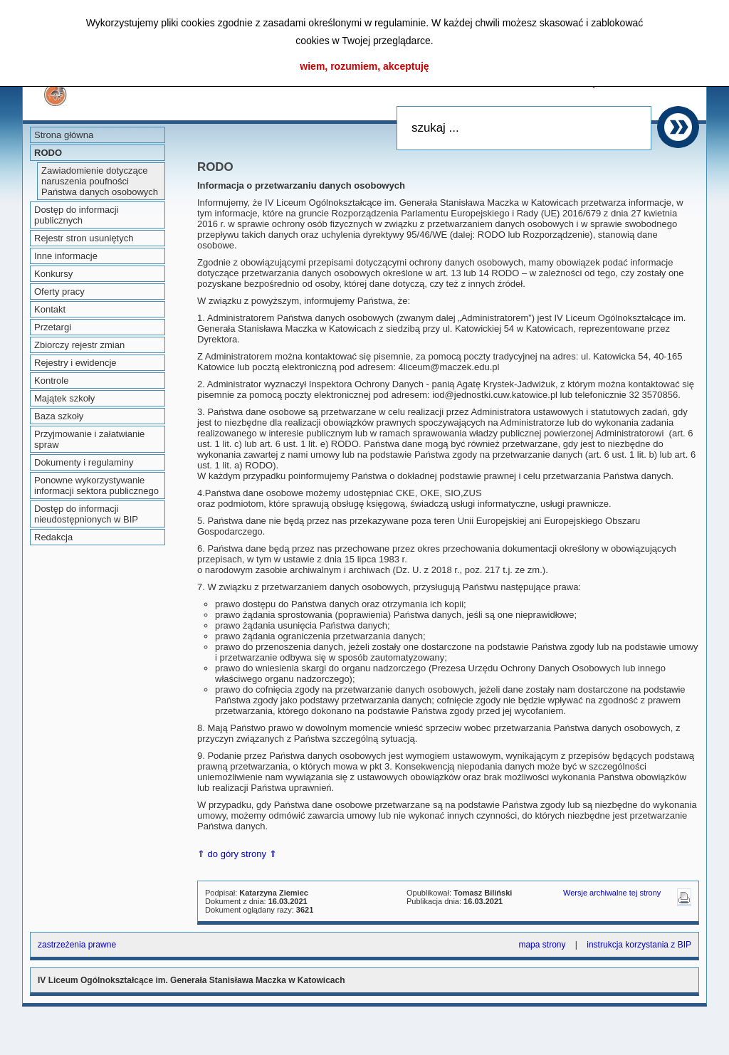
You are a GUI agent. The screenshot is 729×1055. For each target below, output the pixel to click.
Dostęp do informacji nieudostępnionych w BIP (86, 514)
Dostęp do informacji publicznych (76, 215)
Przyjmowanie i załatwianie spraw (89, 439)
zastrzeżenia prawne (77, 945)
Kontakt (49, 309)
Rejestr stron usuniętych (83, 238)
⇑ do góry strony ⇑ (237, 854)
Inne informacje (66, 256)
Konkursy (53, 273)
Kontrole (51, 380)
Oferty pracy (59, 291)
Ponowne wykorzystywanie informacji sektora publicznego (96, 485)
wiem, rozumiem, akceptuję (364, 66)
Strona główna (63, 135)
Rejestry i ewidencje (75, 362)
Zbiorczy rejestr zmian (79, 345)
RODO (48, 152)
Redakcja (53, 537)
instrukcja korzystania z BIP (639, 945)
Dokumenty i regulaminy (83, 462)
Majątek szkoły (64, 398)
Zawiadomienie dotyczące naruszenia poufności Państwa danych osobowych (99, 181)
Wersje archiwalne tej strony (612, 892)
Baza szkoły (58, 416)
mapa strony (541, 945)
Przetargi (52, 327)
